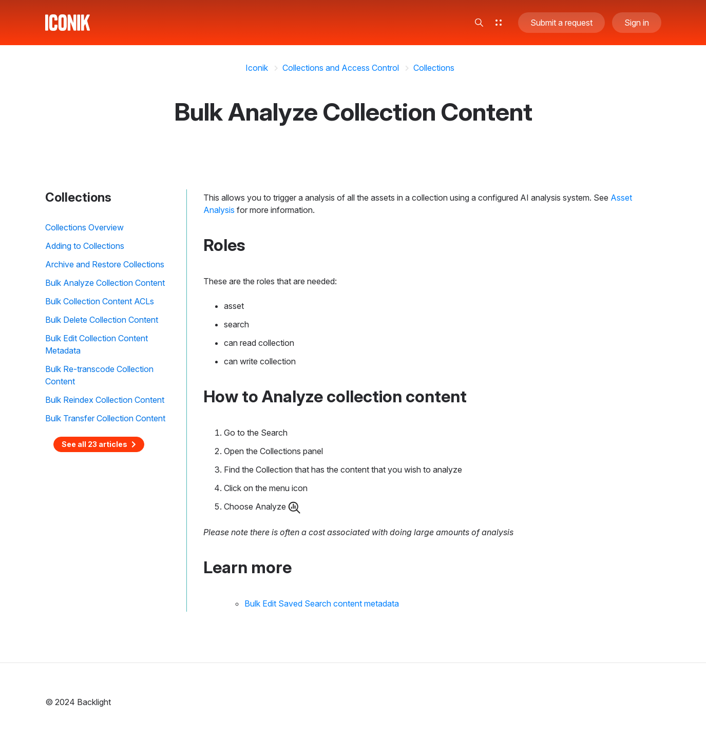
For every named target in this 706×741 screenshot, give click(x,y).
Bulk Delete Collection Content (101, 320)
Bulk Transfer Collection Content (105, 418)
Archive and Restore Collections (104, 264)
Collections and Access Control (340, 68)
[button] (479, 22)
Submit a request (561, 22)
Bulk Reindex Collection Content (104, 400)
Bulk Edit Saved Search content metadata (321, 603)
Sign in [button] (636, 22)
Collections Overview (84, 227)
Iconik (256, 68)
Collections (433, 68)
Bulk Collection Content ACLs (99, 301)
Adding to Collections (84, 246)
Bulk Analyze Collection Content (105, 283)
